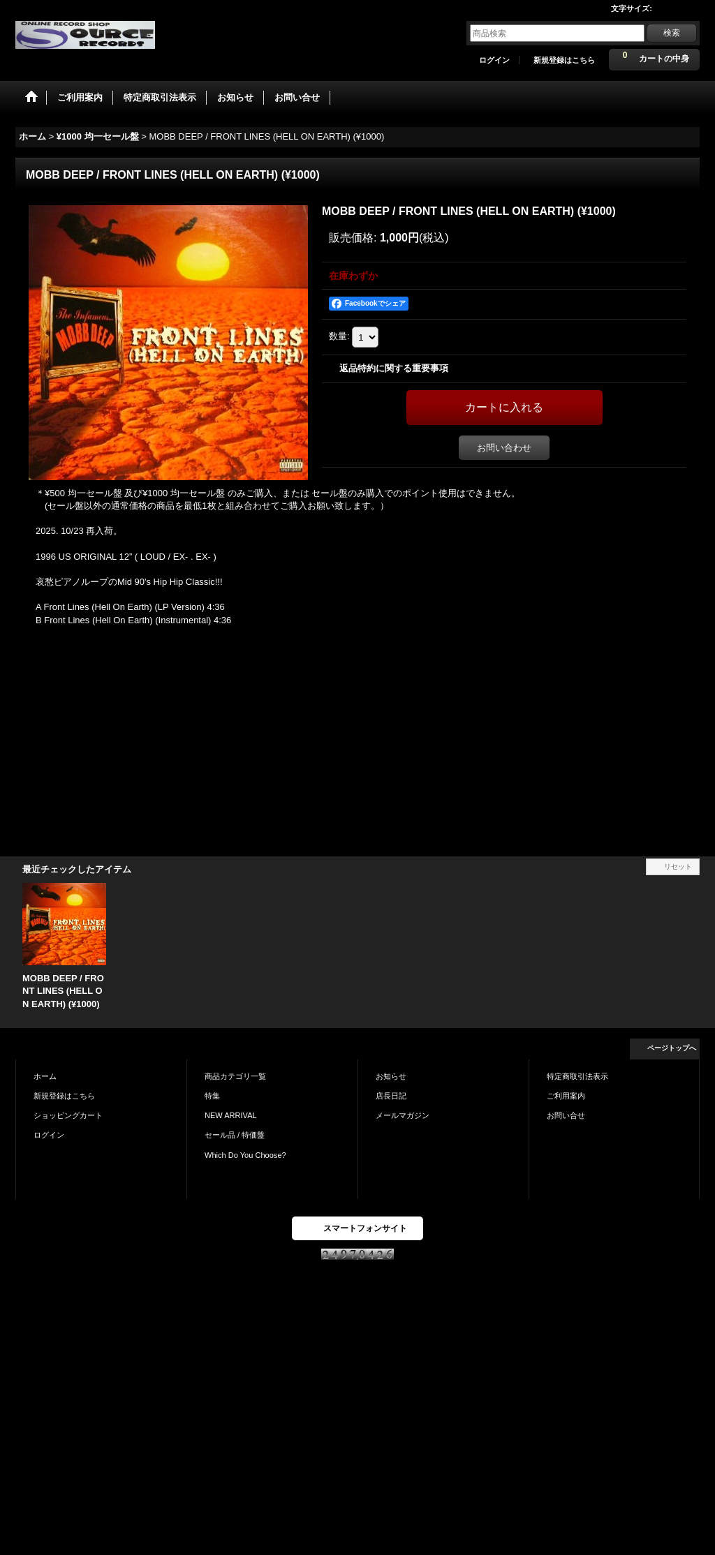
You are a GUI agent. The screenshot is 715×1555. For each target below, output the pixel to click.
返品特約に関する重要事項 (393, 368)
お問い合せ (566, 1115)
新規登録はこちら (564, 60)
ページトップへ (671, 1048)
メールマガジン (402, 1115)
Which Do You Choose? (245, 1155)
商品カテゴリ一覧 (235, 1076)
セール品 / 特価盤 (235, 1135)
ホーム (45, 1076)
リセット (678, 866)
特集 (212, 1096)
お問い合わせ (504, 447)
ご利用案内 (566, 1096)
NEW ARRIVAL (231, 1115)
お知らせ (391, 1076)
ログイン (494, 60)
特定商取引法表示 (577, 1076)
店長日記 (391, 1096)
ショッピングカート (68, 1115)
